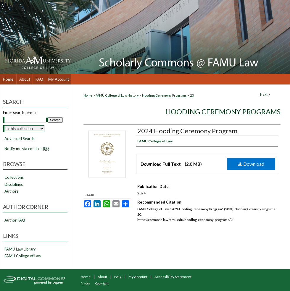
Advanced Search (19, 138)
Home (87, 95)
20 (192, 95)
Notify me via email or (26, 149)
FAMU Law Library (20, 249)
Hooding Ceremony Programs (164, 95)
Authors (11, 191)
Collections (14, 177)
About (102, 276)
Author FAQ (14, 220)
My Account (137, 276)
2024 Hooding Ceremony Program (187, 131)
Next (264, 94)
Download (251, 164)
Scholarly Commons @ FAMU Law (180, 37)
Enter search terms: (19, 112)
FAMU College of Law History (117, 95)
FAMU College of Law (22, 256)
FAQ (117, 276)
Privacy (85, 283)
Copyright (102, 283)
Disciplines (13, 184)
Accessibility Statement (172, 276)
